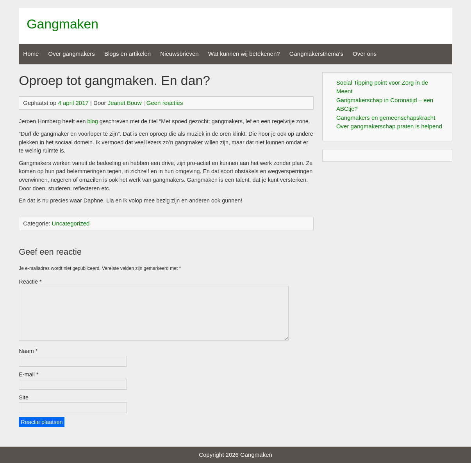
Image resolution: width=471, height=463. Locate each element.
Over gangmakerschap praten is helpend (389, 126)
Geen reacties (164, 102)
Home (31, 53)
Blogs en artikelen (127, 53)
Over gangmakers (71, 53)
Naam (28, 351)
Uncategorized (71, 223)
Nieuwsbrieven (179, 53)
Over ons (364, 53)
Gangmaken (62, 23)
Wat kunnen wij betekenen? (244, 53)
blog (92, 121)
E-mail (28, 374)
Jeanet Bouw (125, 102)
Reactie (30, 282)
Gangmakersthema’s (316, 53)
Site (24, 397)
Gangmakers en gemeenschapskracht (385, 117)
